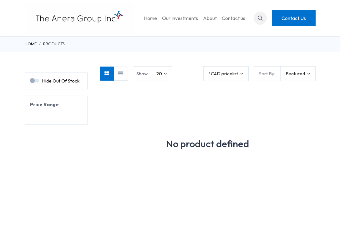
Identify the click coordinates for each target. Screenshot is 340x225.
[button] (260, 18)
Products (54, 43)
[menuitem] (150, 18)
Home (31, 43)
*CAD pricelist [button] (224, 74)
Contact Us (294, 18)
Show (142, 74)
